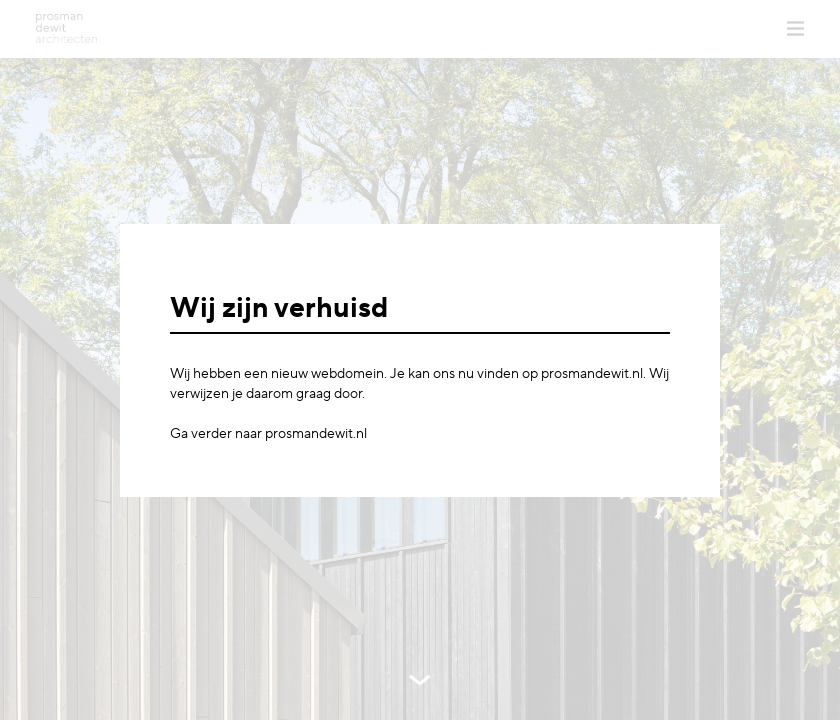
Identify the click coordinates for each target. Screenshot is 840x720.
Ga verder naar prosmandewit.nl (268, 434)
